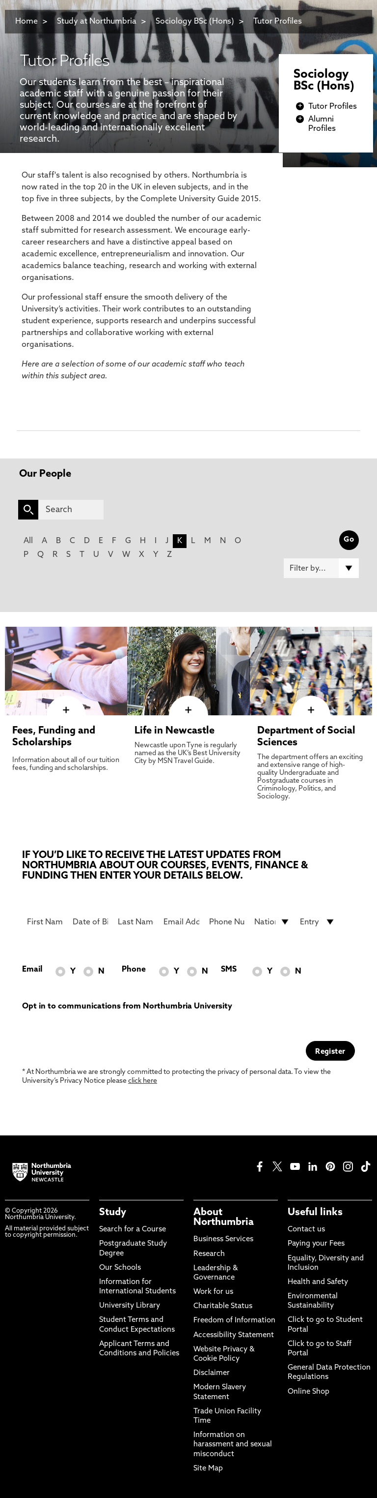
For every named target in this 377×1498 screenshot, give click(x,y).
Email (32, 970)
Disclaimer (211, 1373)
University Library (129, 1306)
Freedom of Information (234, 1320)
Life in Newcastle (175, 731)
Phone (134, 970)
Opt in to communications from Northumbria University (127, 1006)
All (28, 541)
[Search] (71, 510)
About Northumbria (223, 1217)
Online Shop (308, 1392)
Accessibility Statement (233, 1335)
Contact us (306, 1229)
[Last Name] (136, 922)
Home (26, 22)
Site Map (208, 1468)
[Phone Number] (227, 922)
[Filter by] (321, 568)
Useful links (315, 1213)
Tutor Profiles (277, 22)
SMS (229, 970)
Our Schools (120, 1268)
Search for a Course (132, 1229)
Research (209, 1254)
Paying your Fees (316, 1244)
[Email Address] (181, 922)
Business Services (223, 1239)
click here (142, 1081)
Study (112, 1213)
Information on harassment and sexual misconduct (232, 1445)
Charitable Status (222, 1306)
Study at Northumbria (96, 22)
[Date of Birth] (90, 922)
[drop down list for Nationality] (272, 922)
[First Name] (45, 922)
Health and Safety (318, 1282)
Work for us (213, 1292)
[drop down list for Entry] (318, 922)
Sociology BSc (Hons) (195, 22)
